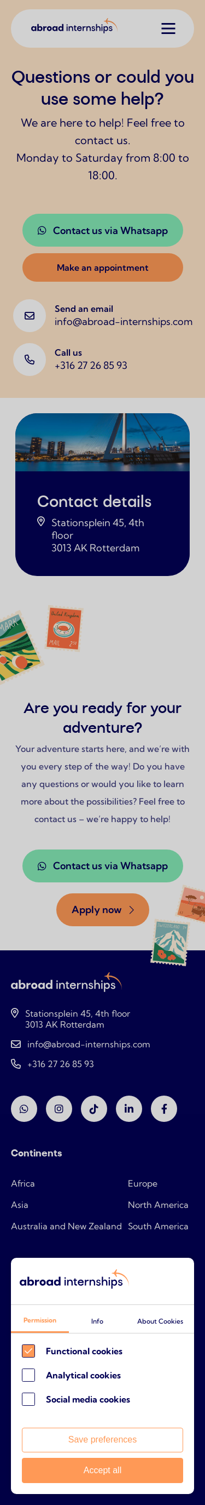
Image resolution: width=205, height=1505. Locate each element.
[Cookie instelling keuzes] (102, 1376)
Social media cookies (88, 1399)
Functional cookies (84, 1351)
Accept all (102, 1470)
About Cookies (160, 1321)
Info (97, 1321)
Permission (40, 1320)
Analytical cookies (83, 1375)
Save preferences (102, 1439)
